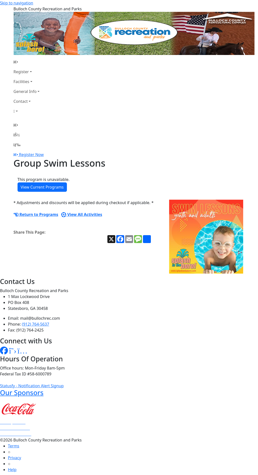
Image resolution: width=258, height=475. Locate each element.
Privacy (14, 457)
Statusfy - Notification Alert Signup (32, 385)
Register (21, 71)
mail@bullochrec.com (40, 318)
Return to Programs (36, 214)
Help (12, 469)
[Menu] (17, 145)
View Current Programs (42, 187)
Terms (13, 446)
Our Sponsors (21, 392)
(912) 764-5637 (35, 324)
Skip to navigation (16, 3)
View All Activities (81, 214)
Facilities (21, 81)
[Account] (27, 111)
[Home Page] (27, 62)
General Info (25, 91)
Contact (21, 101)
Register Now (31, 154)
